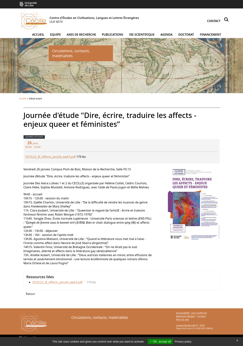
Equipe (55, 35)
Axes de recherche (81, 35)
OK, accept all (160, 341)
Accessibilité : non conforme (191, 313)
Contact (214, 21)
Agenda (166, 35)
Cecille (22, 98)
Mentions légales (185, 316)
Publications (112, 35)
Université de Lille (186, 325)
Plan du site (182, 319)
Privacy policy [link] (183, 341)
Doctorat (186, 35)
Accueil (38, 35)
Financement (210, 35)
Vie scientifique (142, 35)
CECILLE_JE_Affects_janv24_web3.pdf (50, 157)
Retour (30, 294)
